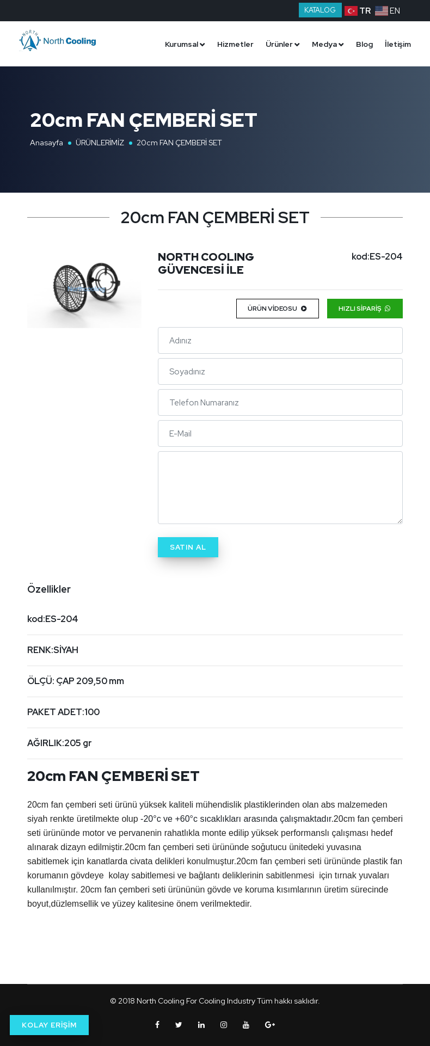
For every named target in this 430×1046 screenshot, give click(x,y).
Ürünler (279, 44)
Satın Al (188, 547)
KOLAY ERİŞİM (49, 1025)
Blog (364, 44)
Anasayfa (46, 142)
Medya (324, 44)
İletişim (398, 44)
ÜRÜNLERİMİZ (100, 142)
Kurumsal (181, 44)
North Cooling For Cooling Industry (196, 1001)
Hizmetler (235, 44)
